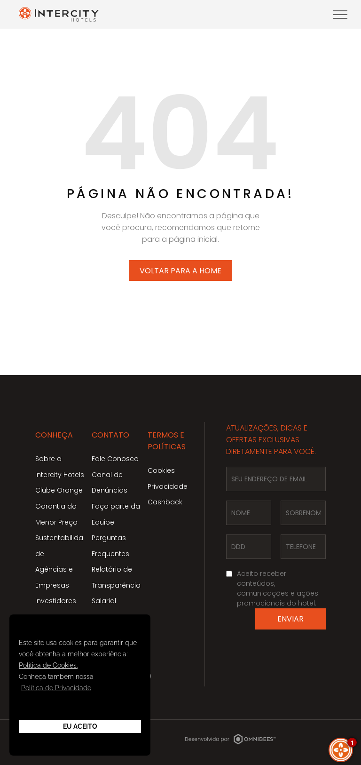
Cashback (165, 502)
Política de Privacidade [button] (56, 688)
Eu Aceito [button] (80, 726)
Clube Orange (59, 490)
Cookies (161, 470)
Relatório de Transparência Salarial (116, 585)
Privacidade (168, 486)
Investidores (55, 601)
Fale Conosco (115, 458)
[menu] (340, 14)
